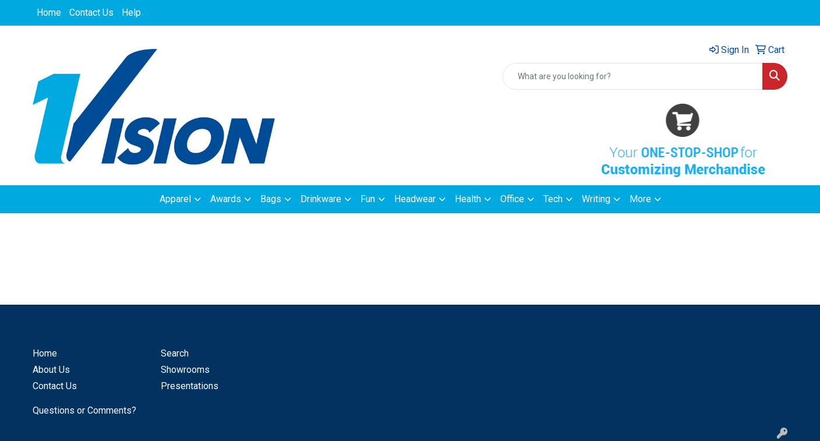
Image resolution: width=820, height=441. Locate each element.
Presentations (189, 385)
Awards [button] (225, 198)
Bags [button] (270, 198)
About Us (51, 369)
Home (49, 12)
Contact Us (91, 12)
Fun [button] (367, 198)
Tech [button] (553, 198)
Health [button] (468, 198)
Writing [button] (596, 198)
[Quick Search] (633, 76)
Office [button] (512, 198)
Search (175, 353)
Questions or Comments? (84, 410)
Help (131, 12)
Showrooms (185, 369)
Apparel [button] (175, 198)
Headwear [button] (415, 198)
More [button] (640, 198)
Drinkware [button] (321, 198)
